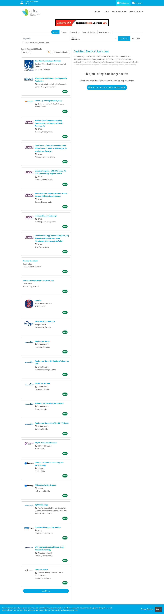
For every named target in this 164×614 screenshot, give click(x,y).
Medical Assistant (30, 261)
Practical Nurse (41, 569)
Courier (38, 300)
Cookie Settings (147, 609)
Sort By (25, 52)
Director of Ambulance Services (48, 61)
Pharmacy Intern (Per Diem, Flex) (48, 100)
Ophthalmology (41, 505)
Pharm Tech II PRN (42, 383)
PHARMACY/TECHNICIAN (45, 321)
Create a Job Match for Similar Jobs (106, 87)
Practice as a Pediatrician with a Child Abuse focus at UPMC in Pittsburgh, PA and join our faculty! (51, 148)
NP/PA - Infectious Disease (46, 443)
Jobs (106, 11)
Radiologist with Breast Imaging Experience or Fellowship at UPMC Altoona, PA (49, 123)
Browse (64, 32)
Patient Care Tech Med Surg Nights (49, 403)
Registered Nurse (42, 341)
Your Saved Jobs (105, 32)
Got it (158, 609)
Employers (137, 2)
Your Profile (119, 11)
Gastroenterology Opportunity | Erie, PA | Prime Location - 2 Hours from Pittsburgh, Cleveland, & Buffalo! (52, 238)
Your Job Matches (89, 32)
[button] (136, 38)
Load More (46, 591)
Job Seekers (123, 2)
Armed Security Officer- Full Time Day (38, 280)
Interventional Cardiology (46, 216)
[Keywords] (46, 38)
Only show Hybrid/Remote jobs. (37, 42)
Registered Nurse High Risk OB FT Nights (52, 423)
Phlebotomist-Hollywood (45, 485)
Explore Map (74, 32)
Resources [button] (136, 11)
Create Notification (61, 52)
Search (55, 32)
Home (97, 11)
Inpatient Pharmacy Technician (48, 527)
